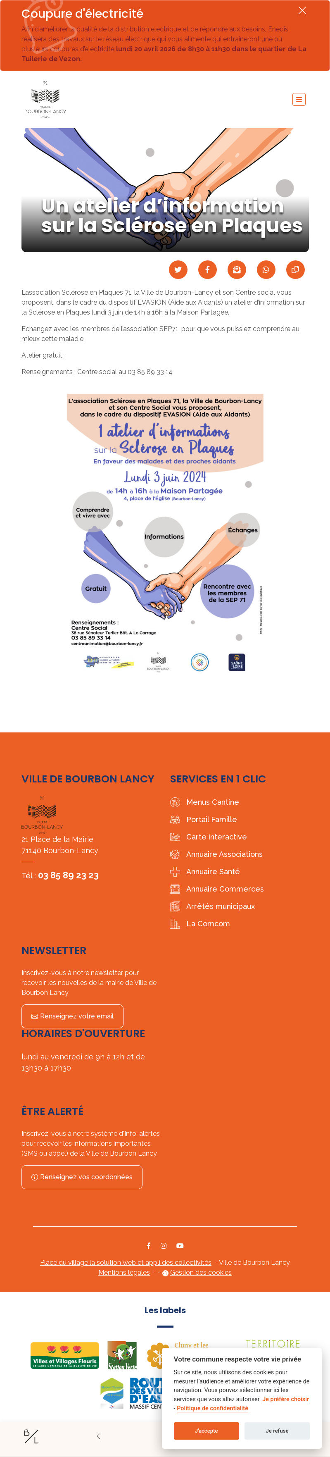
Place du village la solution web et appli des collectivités (125, 1262)
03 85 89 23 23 (68, 875)
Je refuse (277, 1431)
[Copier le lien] (295, 269)
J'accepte (206, 1431)
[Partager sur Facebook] (207, 269)
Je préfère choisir (285, 1399)
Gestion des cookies (201, 1272)
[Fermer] (302, 10)
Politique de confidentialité (212, 1408)
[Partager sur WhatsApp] (266, 269)
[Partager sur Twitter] (178, 269)
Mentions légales (124, 1272)
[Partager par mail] (237, 269)
